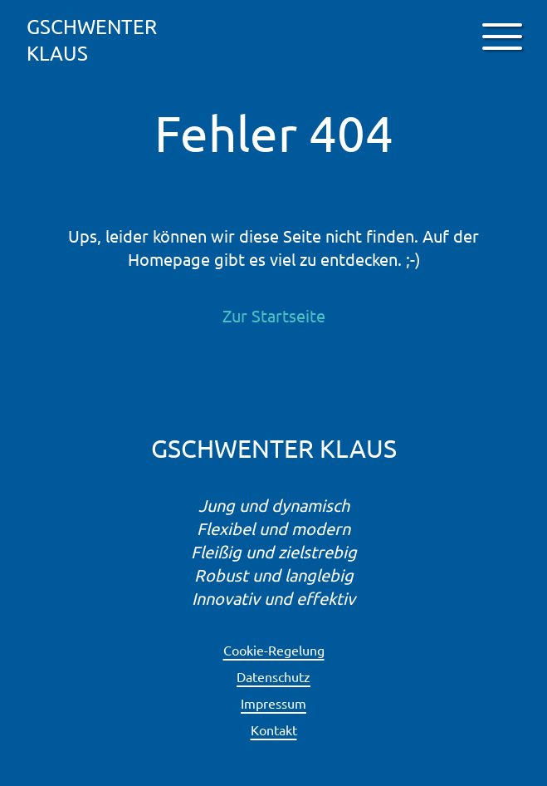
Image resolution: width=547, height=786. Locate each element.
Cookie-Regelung (274, 649)
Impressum (273, 703)
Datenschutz (273, 676)
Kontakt (274, 729)
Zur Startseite (273, 315)
